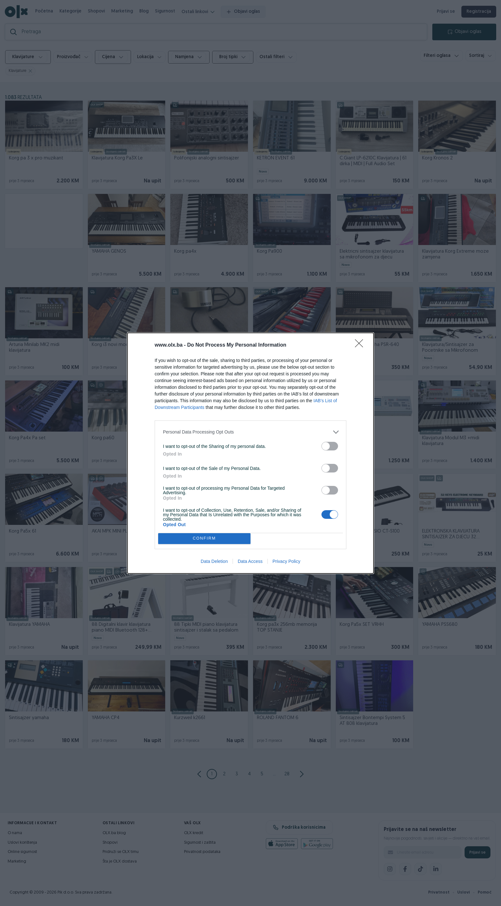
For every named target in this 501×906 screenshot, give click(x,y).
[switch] (329, 446)
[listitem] (250, 432)
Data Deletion (214, 561)
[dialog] (250, 453)
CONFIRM (204, 538)
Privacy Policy (286, 561)
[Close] (361, 345)
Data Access (250, 561)
